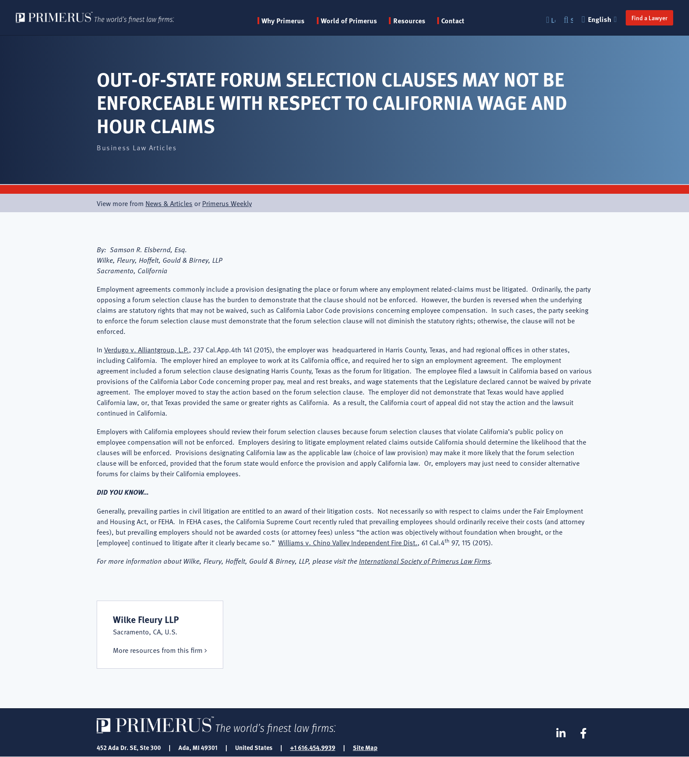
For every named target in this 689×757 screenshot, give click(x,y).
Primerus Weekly (227, 203)
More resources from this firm (158, 650)
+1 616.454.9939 (312, 747)
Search (571, 20)
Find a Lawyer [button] (649, 17)
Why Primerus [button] (283, 20)
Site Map (365, 747)
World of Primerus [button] (349, 20)
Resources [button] (409, 20)
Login (553, 20)
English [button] (600, 19)
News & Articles (168, 203)
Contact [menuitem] (452, 20)
